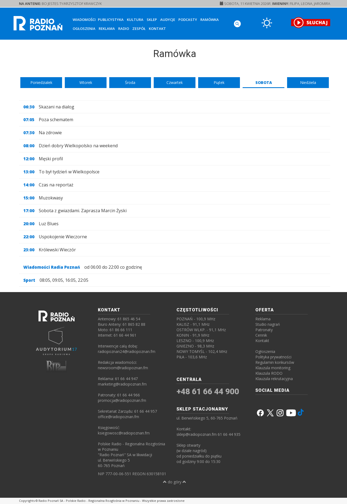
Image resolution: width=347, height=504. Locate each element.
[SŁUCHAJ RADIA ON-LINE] (310, 22)
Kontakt (157, 28)
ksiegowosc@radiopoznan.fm (124, 433)
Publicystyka (111, 19)
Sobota (263, 82)
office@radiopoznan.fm (118, 416)
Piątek (219, 82)
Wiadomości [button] (84, 19)
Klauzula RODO (268, 373)
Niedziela (308, 82)
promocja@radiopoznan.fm (122, 400)
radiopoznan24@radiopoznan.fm (126, 351)
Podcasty (187, 19)
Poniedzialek (41, 82)
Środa (130, 82)
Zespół (139, 28)
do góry (174, 481)
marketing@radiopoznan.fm (122, 384)
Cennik (261, 335)
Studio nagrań (267, 324)
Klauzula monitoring (272, 367)
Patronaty (264, 329)
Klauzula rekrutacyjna (274, 378)
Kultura (135, 19)
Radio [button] (123, 28)
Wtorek (85, 82)
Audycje (167, 19)
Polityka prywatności (273, 356)
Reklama (107, 28)
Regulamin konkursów (274, 362)
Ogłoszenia (84, 28)
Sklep (152, 19)
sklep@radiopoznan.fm (196, 434)
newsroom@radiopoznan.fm (123, 367)
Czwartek (174, 82)
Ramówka (209, 19)
